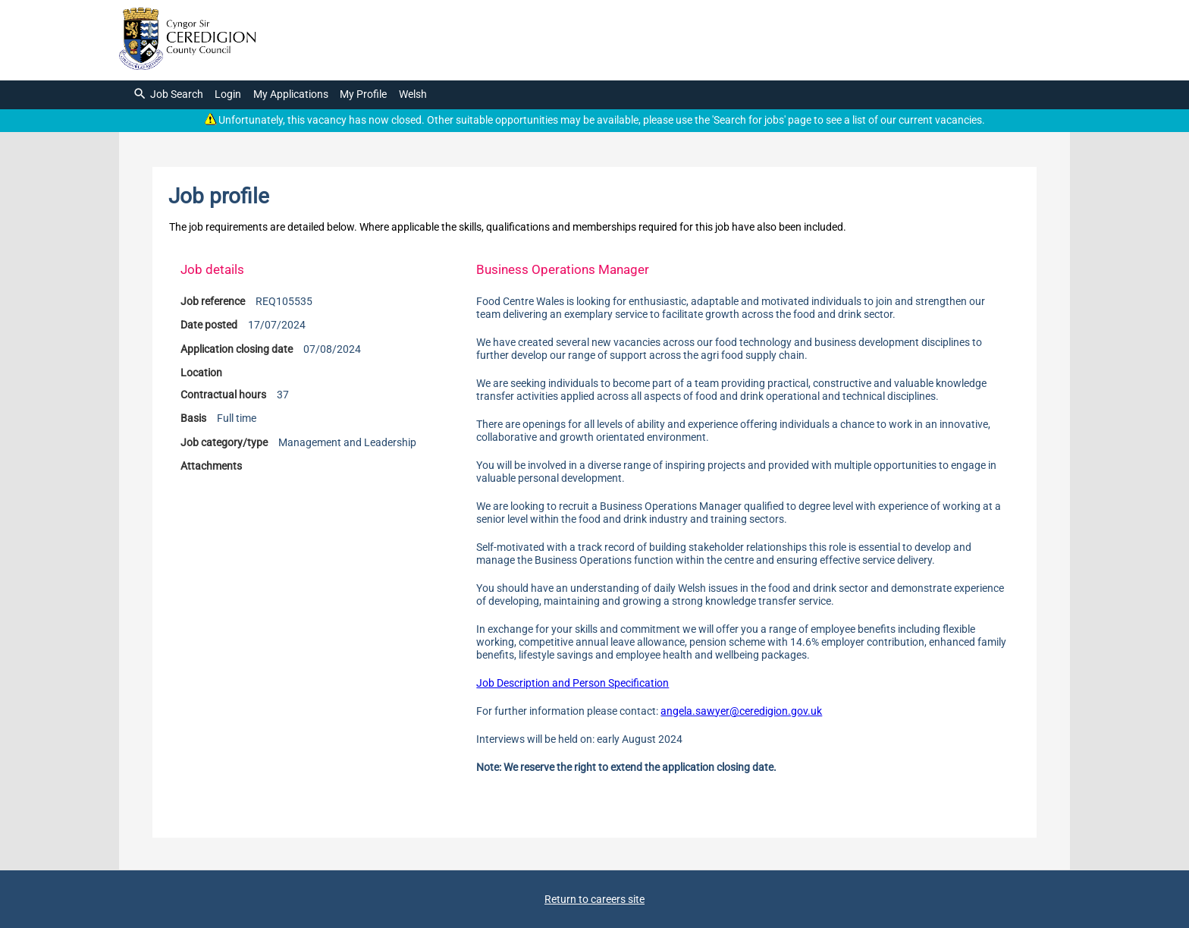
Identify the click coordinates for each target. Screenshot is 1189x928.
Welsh (413, 94)
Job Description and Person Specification (572, 683)
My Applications (290, 94)
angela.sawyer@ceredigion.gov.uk (741, 711)
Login (228, 94)
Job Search (168, 94)
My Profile (363, 94)
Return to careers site (594, 899)
